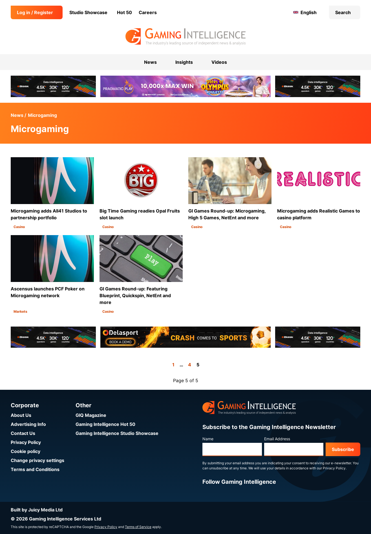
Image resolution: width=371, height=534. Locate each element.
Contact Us (23, 433)
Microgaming (42, 115)
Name (207, 438)
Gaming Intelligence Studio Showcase (117, 433)
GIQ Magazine (91, 415)
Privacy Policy (26, 442)
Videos (219, 62)
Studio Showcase (88, 12)
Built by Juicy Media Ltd (37, 510)
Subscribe (343, 449)
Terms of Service (138, 527)
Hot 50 (124, 12)
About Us (21, 415)
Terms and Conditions (35, 469)
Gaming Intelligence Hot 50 (105, 424)
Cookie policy (25, 451)
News (17, 115)
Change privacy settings (37, 460)
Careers (148, 12)
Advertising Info (28, 424)
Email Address (277, 438)
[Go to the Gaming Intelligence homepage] (185, 36)
